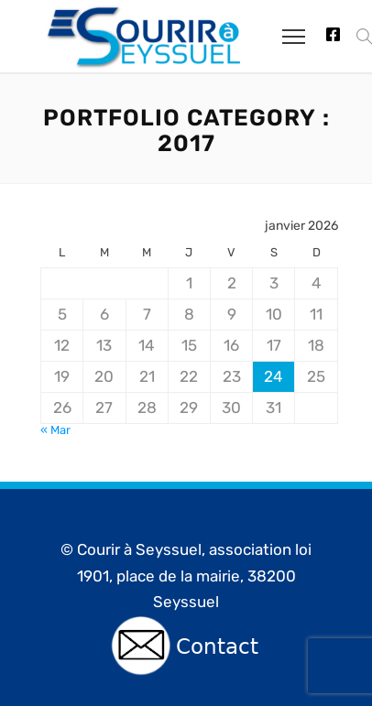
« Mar (55, 430)
